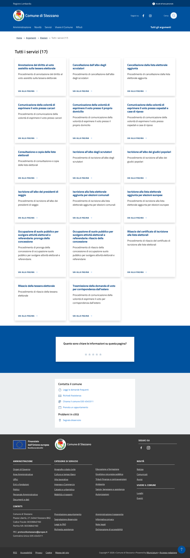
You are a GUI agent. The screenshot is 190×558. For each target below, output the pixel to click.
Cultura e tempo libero (64, 474)
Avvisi (139, 479)
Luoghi (140, 493)
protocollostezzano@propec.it (32, 532)
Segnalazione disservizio (65, 519)
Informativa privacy (105, 519)
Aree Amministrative (23, 474)
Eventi (140, 498)
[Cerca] (173, 15)
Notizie (140, 469)
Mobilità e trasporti (63, 494)
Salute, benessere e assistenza (110, 489)
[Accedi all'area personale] (163, 3)
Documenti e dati (21, 499)
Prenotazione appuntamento (67, 514)
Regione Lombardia (22, 3)
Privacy (38, 552)
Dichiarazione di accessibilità (109, 529)
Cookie (49, 552)
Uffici (15, 479)
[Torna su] (182, 550)
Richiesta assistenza (64, 529)
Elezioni (43, 38)
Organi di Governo (21, 469)
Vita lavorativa (61, 479)
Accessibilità (26, 552)
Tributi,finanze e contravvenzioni (111, 479)
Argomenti (31, 38)
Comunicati (142, 474)
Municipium (152, 552)
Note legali (101, 524)
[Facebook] (142, 15)
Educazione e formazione (107, 469)
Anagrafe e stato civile (64, 469)
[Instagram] (149, 15)
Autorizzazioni (102, 494)
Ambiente (100, 484)
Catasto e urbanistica (64, 489)
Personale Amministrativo (25, 494)
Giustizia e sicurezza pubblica (109, 474)
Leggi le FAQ (60, 524)
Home (19, 38)
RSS (15, 552)
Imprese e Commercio (64, 484)
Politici (16, 489)
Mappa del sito (62, 552)
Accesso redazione (168, 552)
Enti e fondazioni (21, 484)
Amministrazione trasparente (109, 514)
